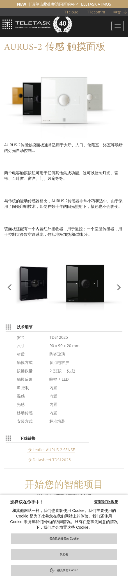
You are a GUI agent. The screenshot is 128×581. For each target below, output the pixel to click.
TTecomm (96, 12)
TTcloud (71, 12)
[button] (10, 298)
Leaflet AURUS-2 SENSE (54, 449)
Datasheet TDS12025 (52, 459)
